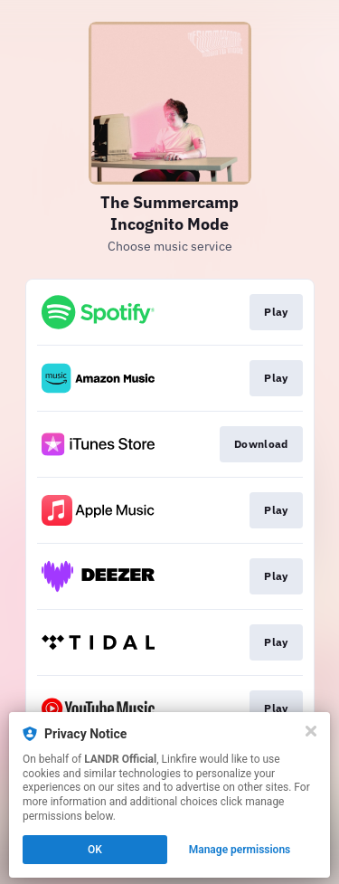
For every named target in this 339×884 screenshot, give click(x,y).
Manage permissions (240, 849)
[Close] (311, 731)
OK (95, 849)
